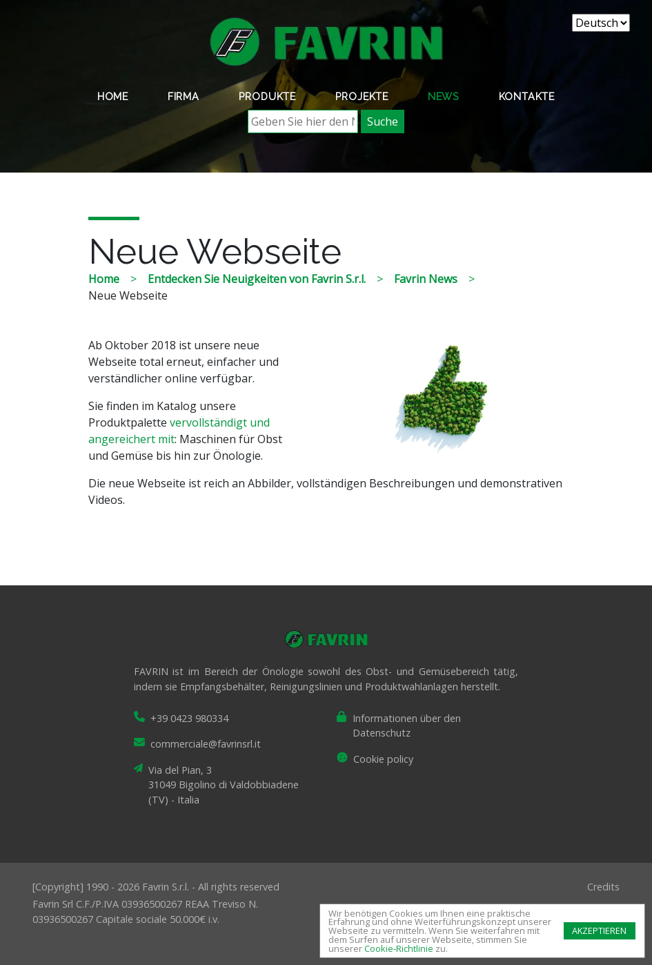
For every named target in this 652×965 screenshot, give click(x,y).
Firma (183, 96)
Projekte (361, 96)
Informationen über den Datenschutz (407, 726)
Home (112, 96)
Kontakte (527, 96)
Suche (382, 121)
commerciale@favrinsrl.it (205, 743)
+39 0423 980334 (189, 718)
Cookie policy (383, 759)
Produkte (267, 96)
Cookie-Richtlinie (398, 948)
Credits (603, 886)
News (444, 96)
